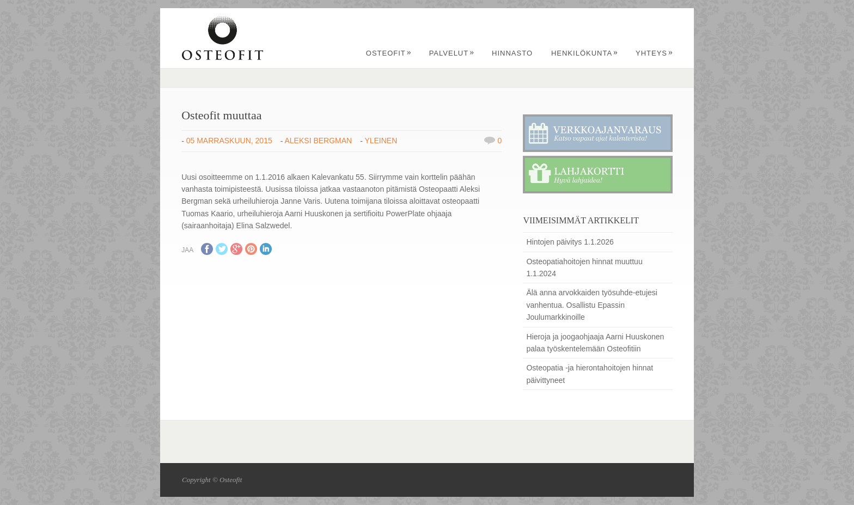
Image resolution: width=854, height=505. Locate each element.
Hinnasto (512, 53)
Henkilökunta (584, 53)
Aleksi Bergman (318, 140)
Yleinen (380, 140)
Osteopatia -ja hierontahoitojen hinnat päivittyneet (589, 373)
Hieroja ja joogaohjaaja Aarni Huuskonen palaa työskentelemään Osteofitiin (595, 342)
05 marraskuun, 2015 (229, 140)
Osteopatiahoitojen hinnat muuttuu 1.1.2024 (584, 267)
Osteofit (389, 53)
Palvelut (452, 53)
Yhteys (654, 53)
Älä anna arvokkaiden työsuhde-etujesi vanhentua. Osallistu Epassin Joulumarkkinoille (591, 304)
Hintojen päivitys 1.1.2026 (569, 242)
